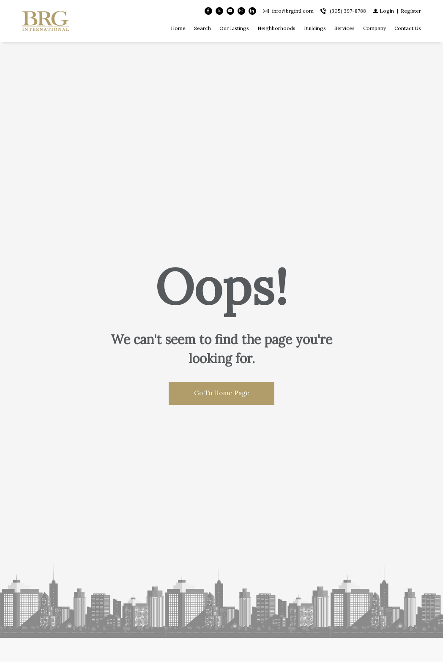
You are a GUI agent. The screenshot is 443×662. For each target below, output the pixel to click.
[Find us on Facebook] (208, 11)
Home (178, 28)
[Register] (411, 11)
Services (344, 28)
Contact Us (407, 28)
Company (374, 28)
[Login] (383, 11)
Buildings (315, 28)
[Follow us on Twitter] (219, 11)
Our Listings (234, 28)
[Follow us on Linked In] (252, 11)
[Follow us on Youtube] (230, 11)
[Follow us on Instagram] (241, 11)
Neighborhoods (276, 28)
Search (202, 28)
